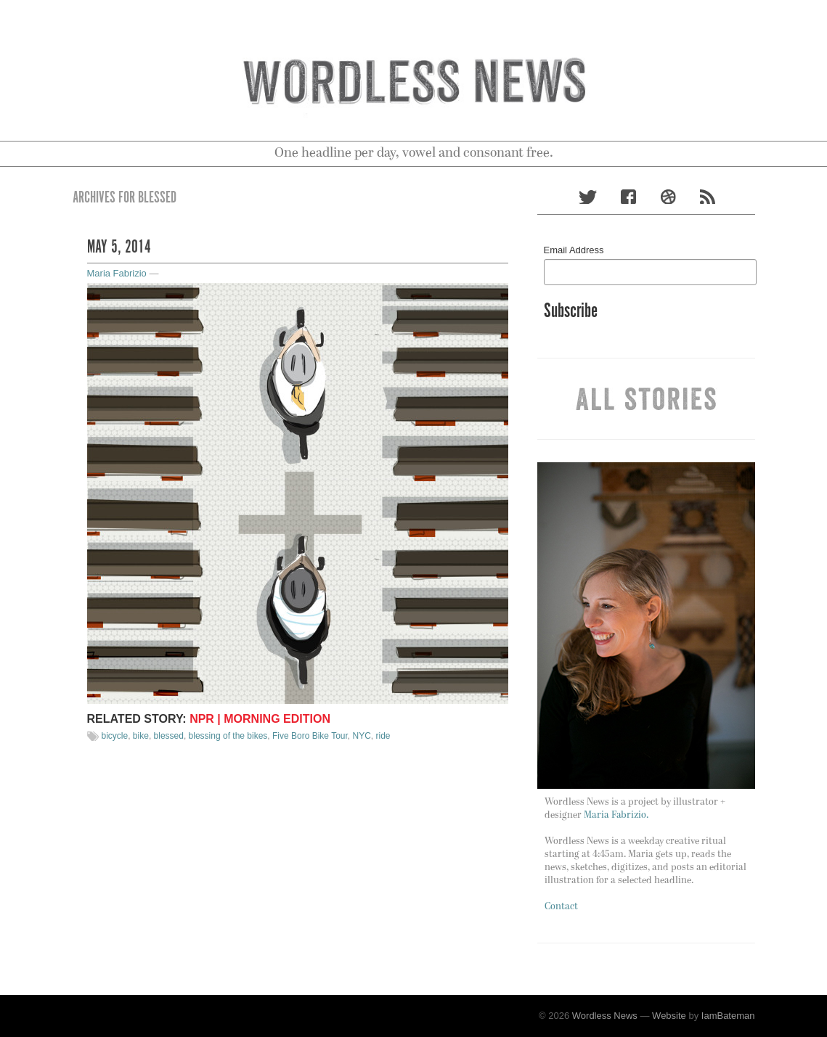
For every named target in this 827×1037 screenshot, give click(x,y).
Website (669, 1015)
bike (141, 736)
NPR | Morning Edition (260, 719)
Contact (561, 906)
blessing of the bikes (228, 736)
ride (383, 736)
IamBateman (728, 1015)
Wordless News (604, 1015)
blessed (169, 736)
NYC (362, 736)
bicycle (115, 736)
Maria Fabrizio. (616, 815)
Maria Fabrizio (117, 273)
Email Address (574, 250)
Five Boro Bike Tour (310, 736)
